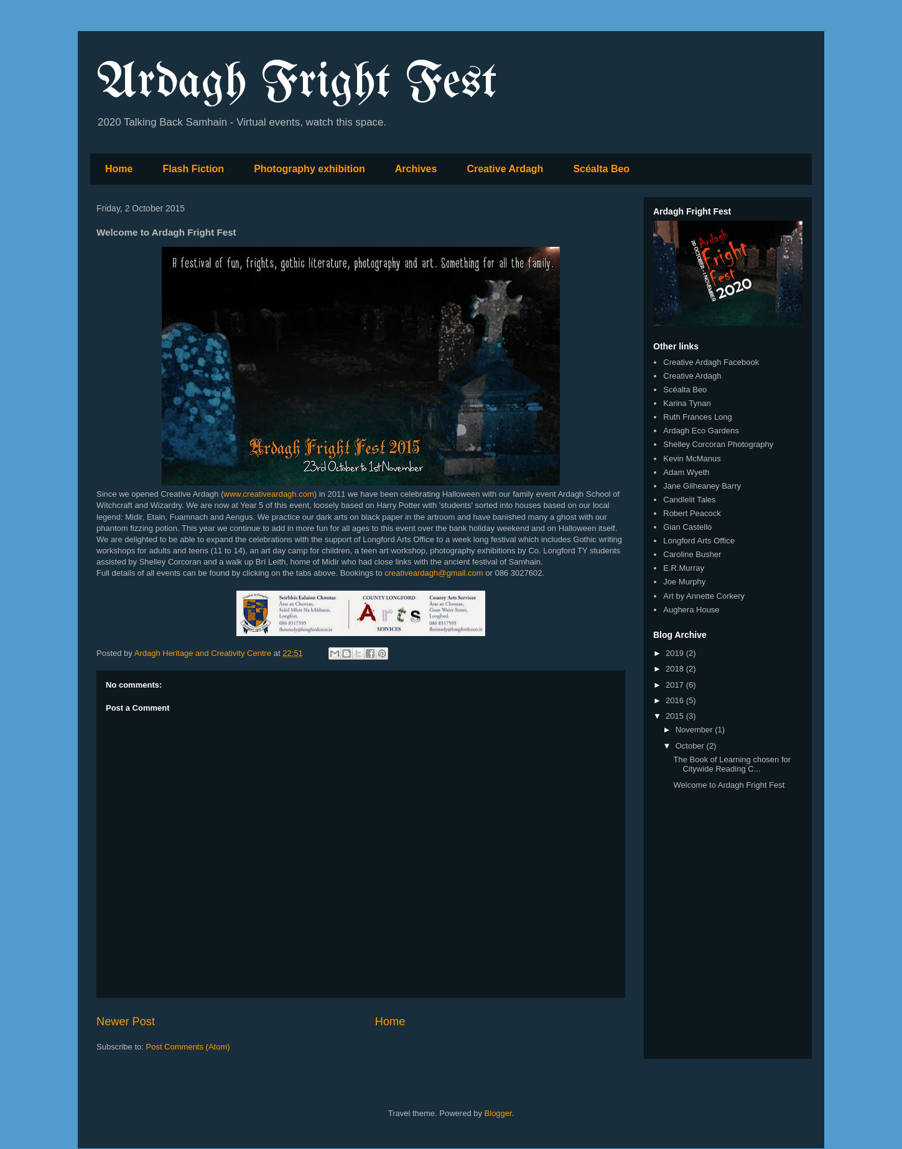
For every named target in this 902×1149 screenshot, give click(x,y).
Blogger (498, 1113)
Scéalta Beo (601, 169)
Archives (416, 169)
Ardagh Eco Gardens (700, 430)
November (695, 729)
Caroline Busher (692, 554)
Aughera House (691, 609)
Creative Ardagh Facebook (711, 362)
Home (119, 169)
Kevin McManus (691, 458)
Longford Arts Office (699, 540)
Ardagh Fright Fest (296, 83)
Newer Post (125, 1021)
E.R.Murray (683, 568)
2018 (676, 668)
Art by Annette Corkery (704, 596)
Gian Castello (687, 527)
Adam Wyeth (686, 472)
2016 (676, 700)
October (691, 745)
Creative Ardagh (505, 169)
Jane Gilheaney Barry (702, 486)
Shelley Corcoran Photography (718, 444)
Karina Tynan (686, 403)
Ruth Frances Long (697, 417)
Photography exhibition (309, 169)
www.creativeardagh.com (269, 494)
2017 (676, 685)
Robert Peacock (692, 513)
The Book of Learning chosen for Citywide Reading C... (732, 764)
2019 (676, 653)
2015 (676, 716)
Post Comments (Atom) (188, 1046)
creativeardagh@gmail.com (433, 573)
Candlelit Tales (689, 499)
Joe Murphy (684, 581)
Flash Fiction (193, 169)
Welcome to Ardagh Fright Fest (728, 785)
